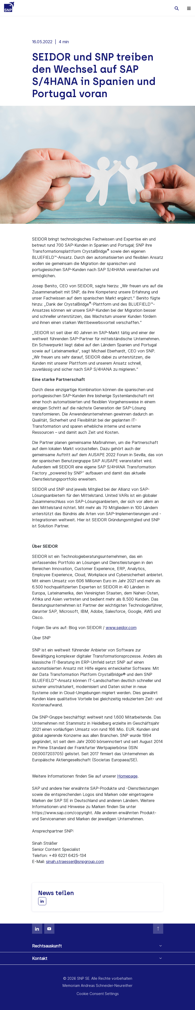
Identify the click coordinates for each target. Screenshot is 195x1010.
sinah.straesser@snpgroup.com (75, 861)
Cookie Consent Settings (98, 993)
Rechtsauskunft (47, 945)
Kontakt (39, 958)
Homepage (127, 776)
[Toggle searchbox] (177, 8)
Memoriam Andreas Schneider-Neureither (97, 985)
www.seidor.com (121, 627)
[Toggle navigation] (189, 8)
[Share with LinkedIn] (42, 901)
